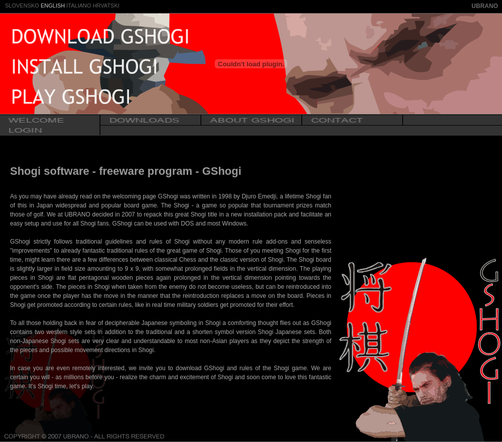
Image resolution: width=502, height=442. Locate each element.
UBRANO (484, 6)
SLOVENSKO (22, 6)
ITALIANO (78, 6)
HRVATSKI (106, 6)
